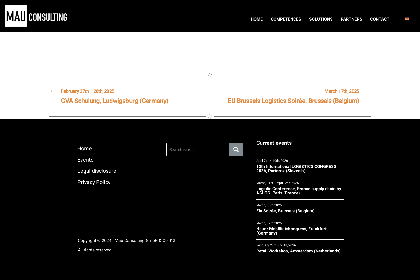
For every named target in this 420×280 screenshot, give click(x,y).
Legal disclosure (96, 171)
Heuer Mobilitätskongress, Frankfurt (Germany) (300, 228)
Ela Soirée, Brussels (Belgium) (300, 208)
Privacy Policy (93, 182)
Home (257, 19)
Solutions (321, 19)
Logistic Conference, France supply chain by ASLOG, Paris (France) (300, 188)
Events (85, 159)
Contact (379, 19)
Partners (351, 19)
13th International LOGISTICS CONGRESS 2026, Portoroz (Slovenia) (300, 166)
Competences (286, 19)
